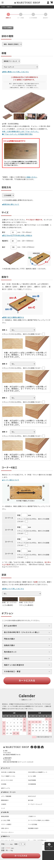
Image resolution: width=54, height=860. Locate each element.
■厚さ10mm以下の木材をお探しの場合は (17, 235)
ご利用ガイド (32, 816)
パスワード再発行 (6, 824)
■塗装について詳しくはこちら (13, 589)
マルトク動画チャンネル (8, 776)
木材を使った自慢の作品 (8, 772)
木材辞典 (3, 784)
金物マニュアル (5, 788)
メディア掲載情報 (6, 796)
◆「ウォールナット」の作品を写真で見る (17, 134)
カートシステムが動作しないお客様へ (39, 820)
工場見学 (3, 804)
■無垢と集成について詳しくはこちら (15, 72)
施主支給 (30, 800)
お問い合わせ (5, 828)
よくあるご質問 (5, 820)
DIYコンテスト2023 (7, 780)
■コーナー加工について (10, 480)
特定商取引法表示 (33, 828)
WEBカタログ (32, 796)
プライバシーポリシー (7, 832)
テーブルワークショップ (35, 804)
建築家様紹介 (5, 800)
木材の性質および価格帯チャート (37, 772)
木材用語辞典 (32, 784)
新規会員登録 (5, 816)
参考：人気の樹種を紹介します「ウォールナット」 (20, 131)
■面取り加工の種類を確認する (13, 317)
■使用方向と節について (10, 204)
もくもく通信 (32, 776)
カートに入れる (27, 680)
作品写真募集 (32, 780)
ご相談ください (31, 177)
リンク (3, 808)
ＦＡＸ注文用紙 (32, 824)
